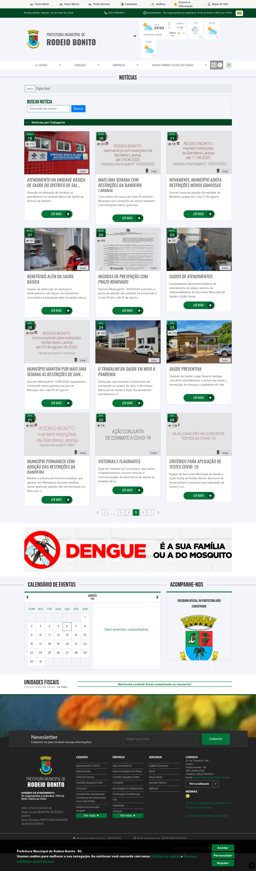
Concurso (81, 788)
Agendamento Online (88, 766)
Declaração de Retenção (126, 794)
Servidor (147, 65)
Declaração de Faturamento (128, 788)
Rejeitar (223, 863)
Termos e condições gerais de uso (208, 803)
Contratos (118, 783)
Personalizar (223, 855)
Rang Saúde (155, 777)
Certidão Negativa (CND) (89, 783)
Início (30, 88)
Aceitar (222, 847)
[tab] (134, 36)
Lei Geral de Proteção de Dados (206, 815)
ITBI (115, 800)
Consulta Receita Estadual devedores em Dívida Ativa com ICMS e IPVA (90, 798)
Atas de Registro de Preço (127, 771)
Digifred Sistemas (158, 766)
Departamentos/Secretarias (112, 65)
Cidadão (55, 65)
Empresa (76, 65)
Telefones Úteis (172, 65)
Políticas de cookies (199, 807)
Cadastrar (215, 739)
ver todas (62, 687)
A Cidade (35, 65)
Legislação (119, 805)
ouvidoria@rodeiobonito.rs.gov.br (211, 777)
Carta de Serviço (85, 777)
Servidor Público (158, 783)
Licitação (117, 811)
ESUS (152, 771)
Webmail (153, 788)
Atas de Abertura (122, 766)
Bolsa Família (83, 771)
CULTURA (198, 65)
